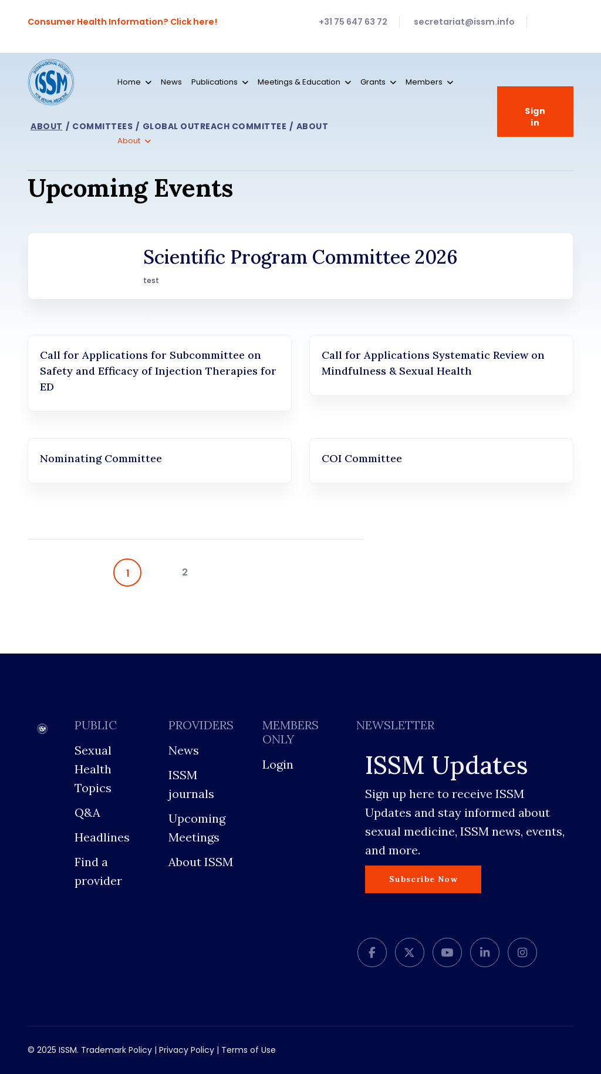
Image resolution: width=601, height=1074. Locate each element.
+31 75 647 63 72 (353, 22)
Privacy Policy (186, 1050)
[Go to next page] (254, 572)
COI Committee (362, 458)
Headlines (102, 837)
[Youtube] (447, 952)
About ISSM (200, 861)
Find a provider (98, 871)
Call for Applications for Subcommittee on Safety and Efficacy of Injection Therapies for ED (158, 370)
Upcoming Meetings (196, 827)
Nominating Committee (101, 458)
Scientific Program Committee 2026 (300, 257)
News (171, 81)
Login (277, 764)
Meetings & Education (299, 81)
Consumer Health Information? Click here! (123, 22)
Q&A (87, 812)
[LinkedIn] (484, 952)
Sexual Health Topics (93, 769)
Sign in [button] (535, 112)
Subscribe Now (423, 879)
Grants (373, 81)
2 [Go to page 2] (185, 572)
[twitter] (409, 952)
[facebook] (372, 952)
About (128, 140)
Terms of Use (248, 1050)
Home (129, 81)
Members (424, 81)
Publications (214, 81)
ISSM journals (191, 784)
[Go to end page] (326, 572)
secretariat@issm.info (464, 22)
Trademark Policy (116, 1050)
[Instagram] (522, 952)
